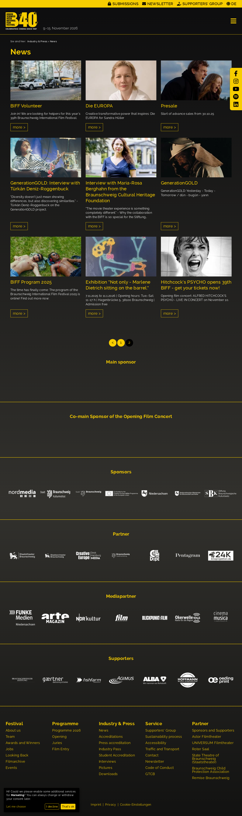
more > (19, 127)
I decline (52, 806)
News (53, 41)
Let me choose (16, 806)
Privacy (110, 805)
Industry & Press (37, 41)
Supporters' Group (202, 4)
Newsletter (160, 4)
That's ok (68, 806)
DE (233, 4)
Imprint (96, 805)
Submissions (125, 4)
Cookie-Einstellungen (135, 805)
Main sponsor (121, 362)
